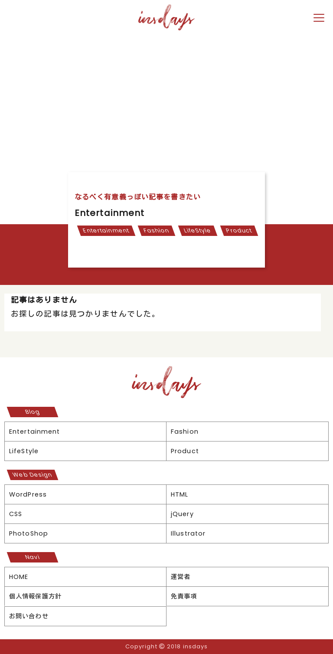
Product (239, 230)
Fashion (157, 230)
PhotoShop (28, 533)
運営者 (180, 576)
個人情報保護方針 (35, 596)
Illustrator (188, 533)
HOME (18, 576)
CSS (15, 514)
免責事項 (184, 596)
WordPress (28, 494)
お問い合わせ (29, 616)
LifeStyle (198, 230)
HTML (179, 494)
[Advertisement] (166, 98)
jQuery (182, 514)
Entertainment (106, 230)
